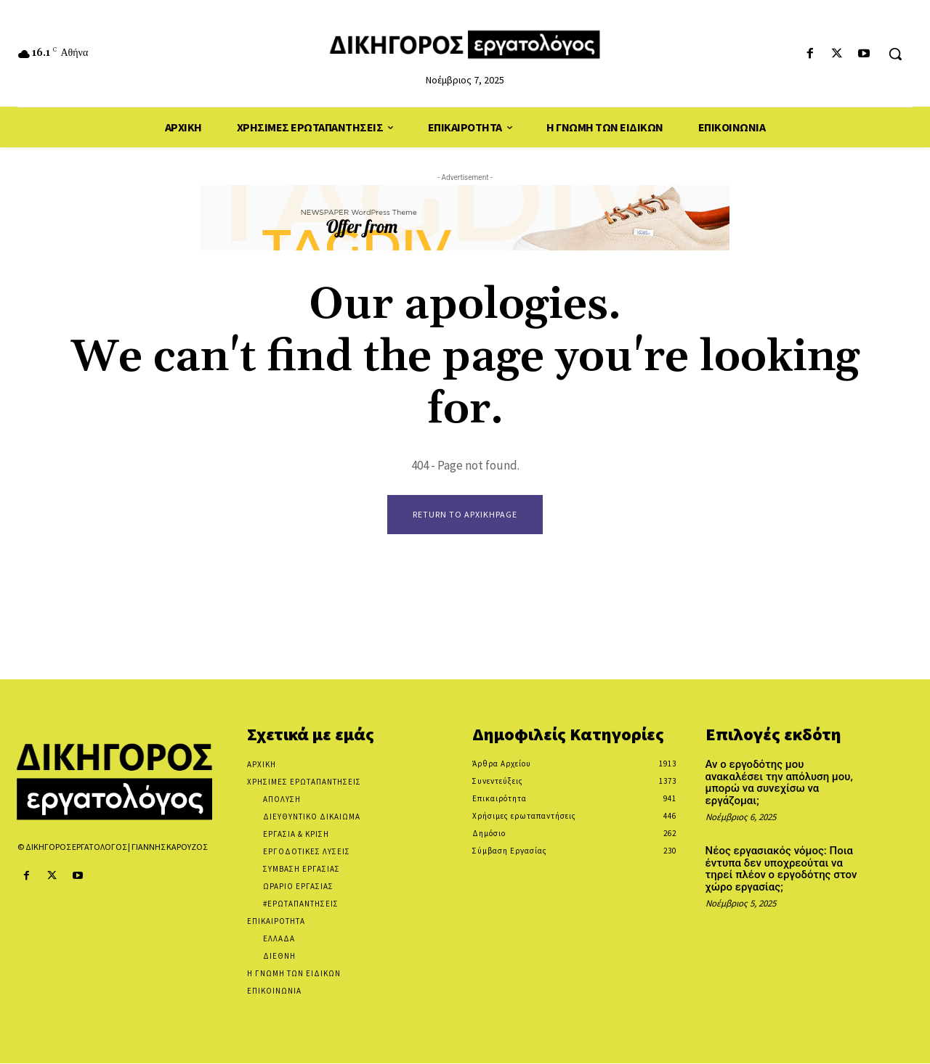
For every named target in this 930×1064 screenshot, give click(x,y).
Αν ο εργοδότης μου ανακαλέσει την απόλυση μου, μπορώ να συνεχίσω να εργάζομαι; (779, 783)
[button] (895, 53)
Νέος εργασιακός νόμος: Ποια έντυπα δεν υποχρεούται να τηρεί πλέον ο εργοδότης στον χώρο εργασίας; (781, 869)
